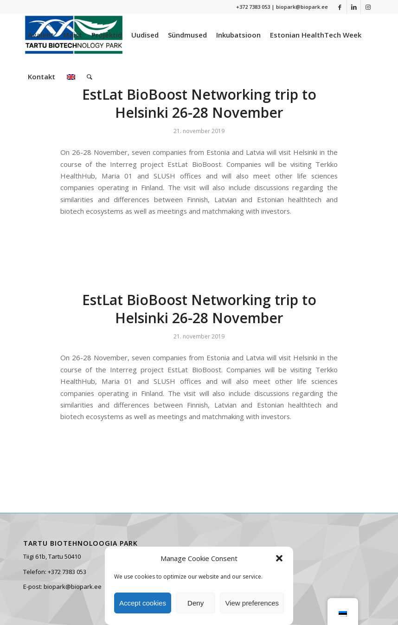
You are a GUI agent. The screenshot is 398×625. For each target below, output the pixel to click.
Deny (195, 603)
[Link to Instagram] (368, 7)
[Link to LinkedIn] (353, 7)
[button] (279, 558)
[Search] (89, 76)
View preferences (252, 603)
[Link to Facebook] (340, 7)
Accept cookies (142, 603)
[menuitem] (40, 35)
